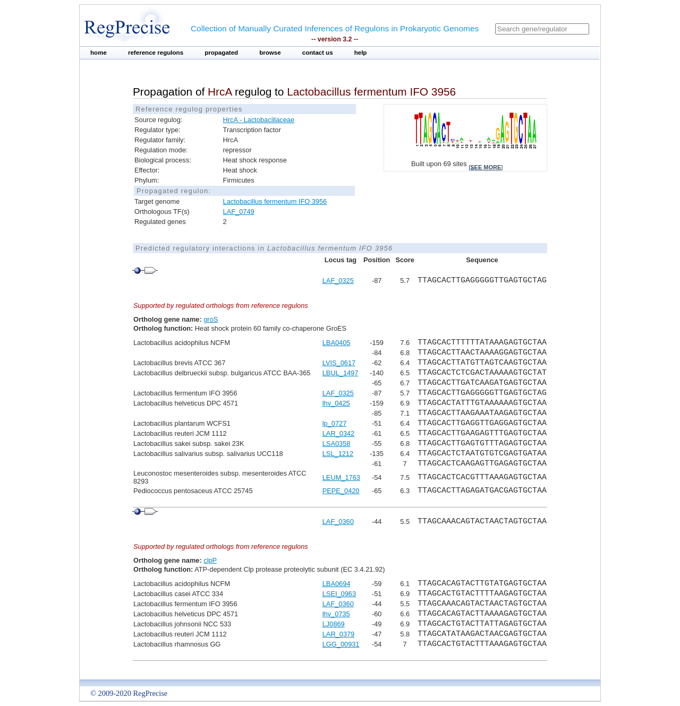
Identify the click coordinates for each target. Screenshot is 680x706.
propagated (221, 52)
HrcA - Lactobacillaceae (258, 120)
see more (485, 167)
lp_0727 (334, 423)
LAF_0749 (238, 212)
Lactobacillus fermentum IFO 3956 (275, 201)
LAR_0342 (338, 433)
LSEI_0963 (339, 594)
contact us (317, 52)
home (98, 52)
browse (270, 52)
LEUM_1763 (341, 477)
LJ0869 (333, 624)
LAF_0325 (338, 281)
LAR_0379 (338, 634)
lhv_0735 (336, 614)
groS (210, 319)
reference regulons (155, 52)
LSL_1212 (337, 454)
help (360, 52)
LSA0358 (336, 443)
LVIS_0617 (338, 363)
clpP (210, 560)
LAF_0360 (338, 522)
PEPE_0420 (341, 491)
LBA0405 (336, 343)
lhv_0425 (336, 403)
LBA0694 (336, 584)
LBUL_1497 (340, 373)
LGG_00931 (341, 644)
